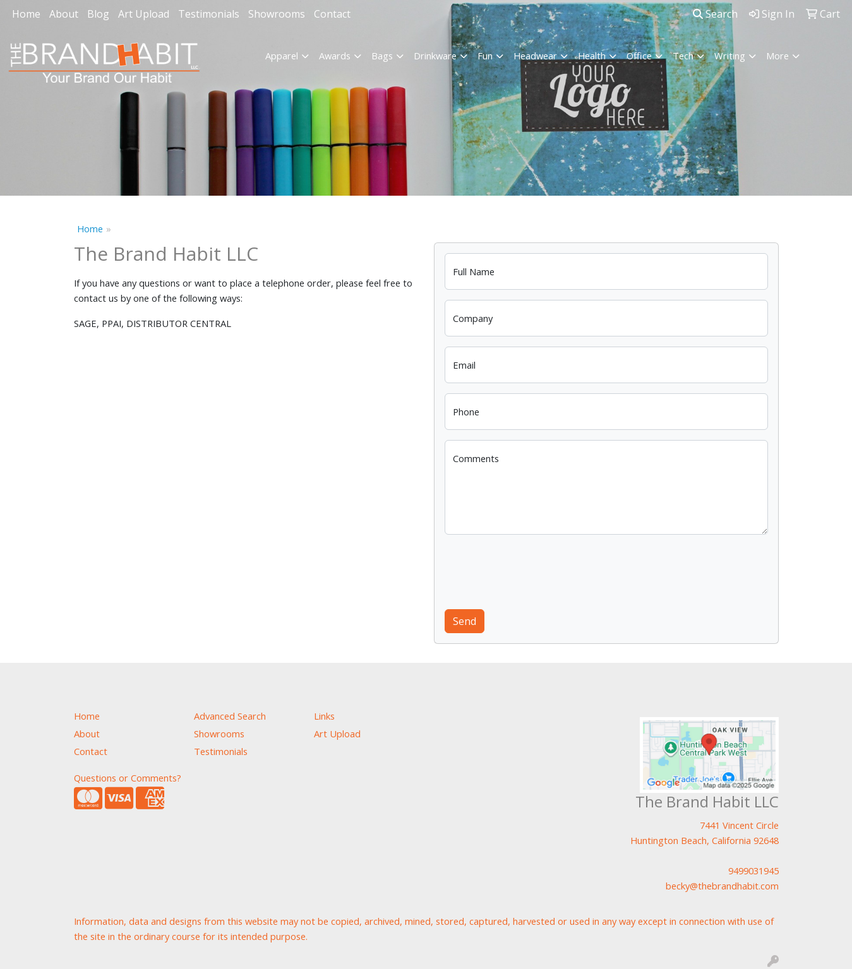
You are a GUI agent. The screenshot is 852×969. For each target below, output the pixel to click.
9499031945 (753, 870)
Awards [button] (335, 55)
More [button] (777, 55)
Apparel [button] (281, 55)
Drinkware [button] (435, 55)
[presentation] (541, 569)
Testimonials (208, 14)
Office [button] (639, 55)
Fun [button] (485, 55)
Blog (98, 14)
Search (715, 14)
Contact (332, 14)
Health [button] (592, 55)
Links (324, 716)
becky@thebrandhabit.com (722, 885)
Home (26, 14)
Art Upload (143, 14)
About (63, 14)
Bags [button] (382, 55)
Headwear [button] (535, 55)
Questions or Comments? (127, 777)
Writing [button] (729, 55)
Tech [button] (683, 55)
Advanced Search (230, 716)
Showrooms (276, 14)
